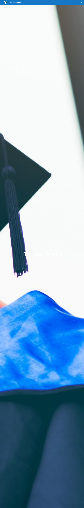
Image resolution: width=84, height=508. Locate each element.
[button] (2, 2)
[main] (42, 254)
